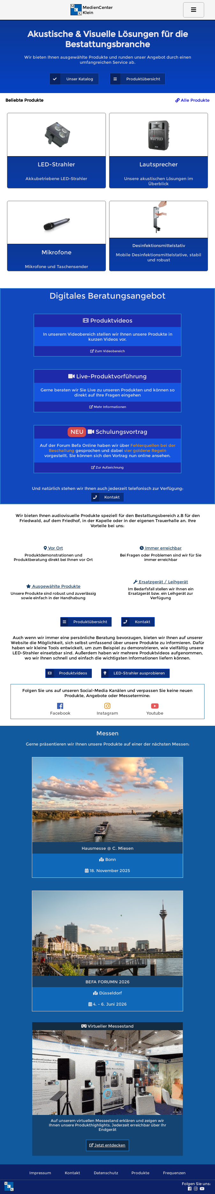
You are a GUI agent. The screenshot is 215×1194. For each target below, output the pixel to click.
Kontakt (72, 1173)
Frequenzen (174, 1173)
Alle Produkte (192, 100)
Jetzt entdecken (107, 1145)
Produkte (140, 1173)
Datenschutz (106, 1173)
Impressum (40, 1173)
